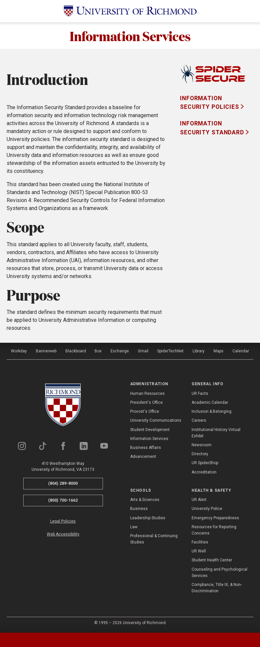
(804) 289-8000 (63, 483)
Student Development (150, 429)
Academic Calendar (210, 402)
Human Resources (147, 393)
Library (199, 351)
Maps (218, 351)
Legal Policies (63, 521)
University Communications (155, 420)
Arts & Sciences (144, 499)
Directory (200, 454)
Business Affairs (145, 447)
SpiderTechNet (170, 351)
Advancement (143, 456)
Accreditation (204, 472)
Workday (19, 351)
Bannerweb (46, 351)
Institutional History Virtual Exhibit (216, 432)
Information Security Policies (210, 102)
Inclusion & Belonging (211, 411)
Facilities (200, 542)
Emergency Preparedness (215, 518)
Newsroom (202, 445)
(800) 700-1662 (63, 500)
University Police (207, 508)
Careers (199, 420)
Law (133, 527)
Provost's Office (144, 411)
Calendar (240, 351)
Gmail (143, 351)
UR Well (199, 551)
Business (139, 508)
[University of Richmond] (130, 11)
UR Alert (199, 499)
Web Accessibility (63, 534)
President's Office (146, 402)
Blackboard (75, 351)
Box (98, 351)
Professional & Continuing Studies (154, 539)
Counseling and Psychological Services (219, 572)
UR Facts (200, 393)
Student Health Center (212, 560)
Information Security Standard (213, 127)
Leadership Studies (147, 518)
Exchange (120, 351)
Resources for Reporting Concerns (214, 530)
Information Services (130, 35)
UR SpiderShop (205, 463)
